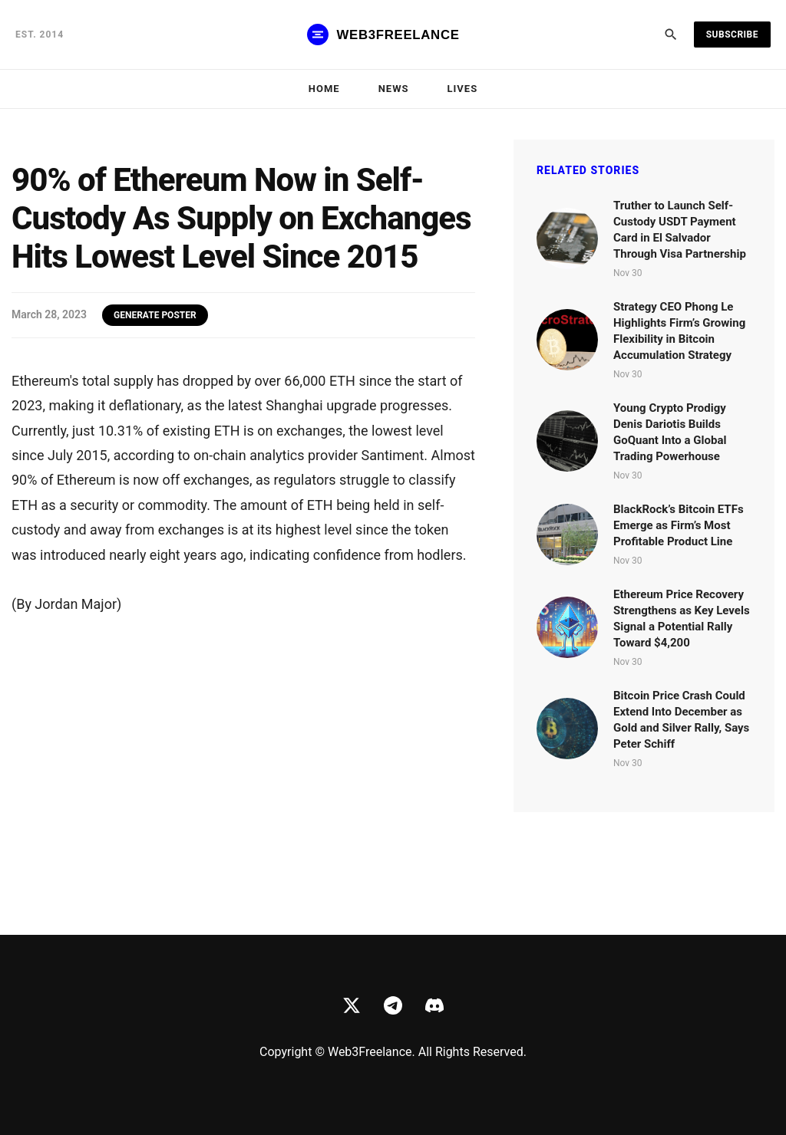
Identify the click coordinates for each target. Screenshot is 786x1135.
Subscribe (732, 34)
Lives (462, 88)
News (393, 88)
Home (324, 88)
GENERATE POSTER (155, 315)
